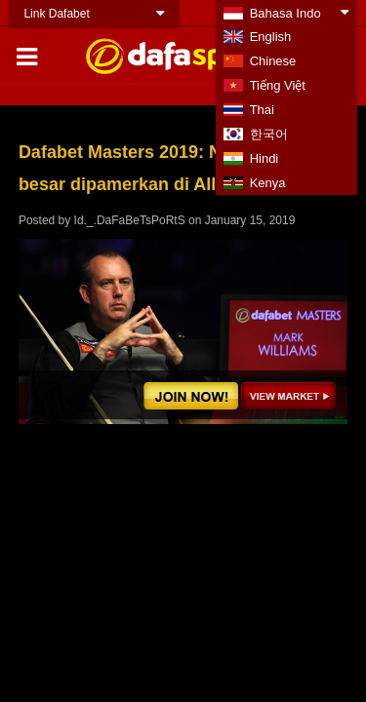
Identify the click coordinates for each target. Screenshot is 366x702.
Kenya (268, 183)
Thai (262, 109)
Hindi (264, 158)
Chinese (273, 61)
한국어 (269, 134)
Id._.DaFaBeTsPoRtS (129, 220)
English (271, 36)
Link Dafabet (56, 13)
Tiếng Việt (277, 85)
